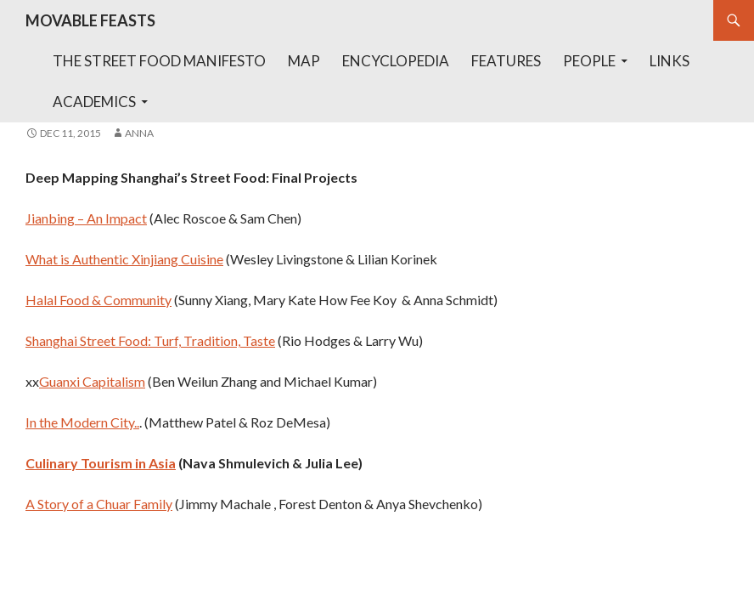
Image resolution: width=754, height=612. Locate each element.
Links (669, 61)
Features (506, 61)
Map (304, 61)
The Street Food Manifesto (159, 61)
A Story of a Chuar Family (98, 504)
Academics (94, 101)
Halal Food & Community (98, 300)
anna (139, 133)
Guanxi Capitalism (92, 381)
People (589, 61)
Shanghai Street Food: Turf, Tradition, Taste (150, 340)
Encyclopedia (395, 61)
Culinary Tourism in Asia (100, 463)
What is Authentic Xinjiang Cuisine (124, 259)
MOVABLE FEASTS (90, 20)
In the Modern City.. (82, 422)
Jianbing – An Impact (86, 218)
